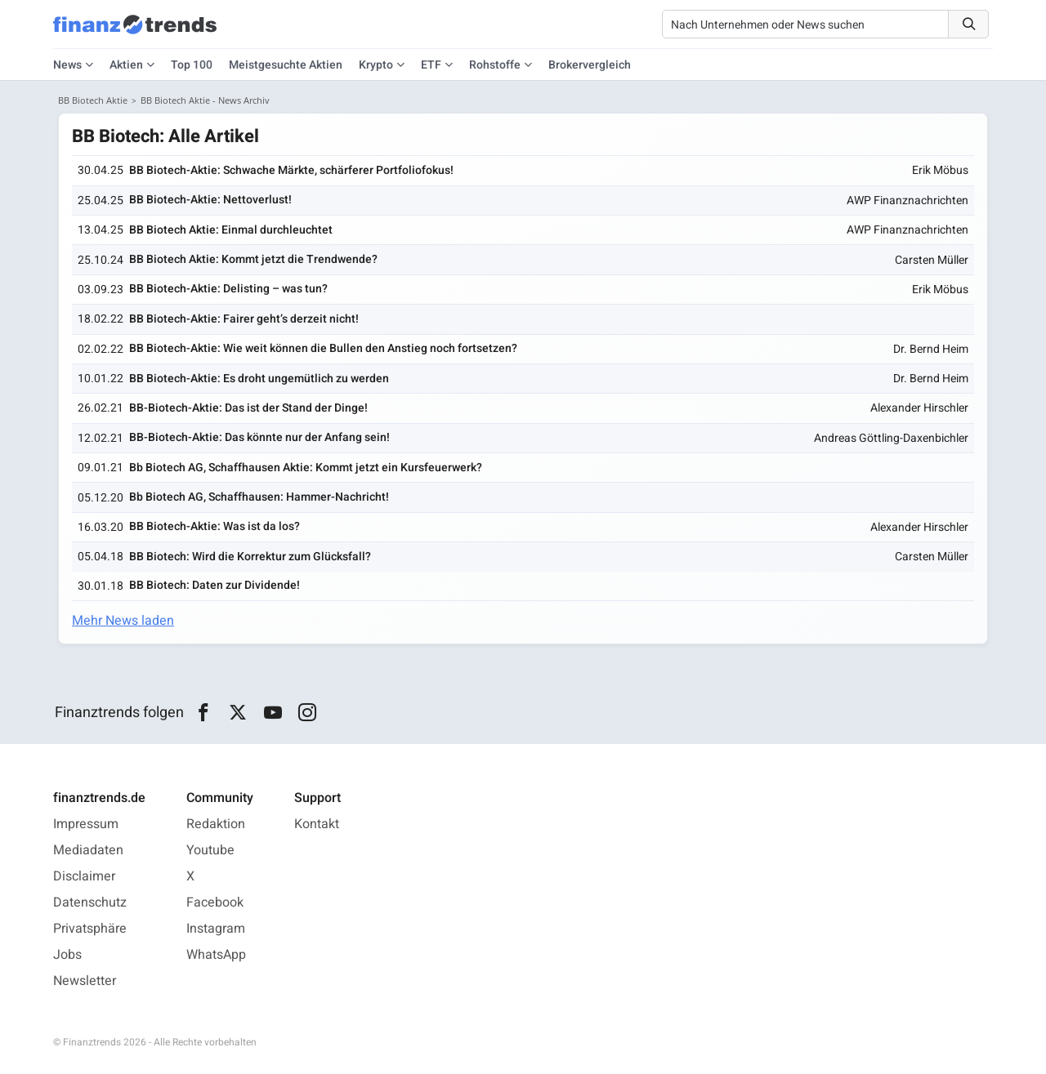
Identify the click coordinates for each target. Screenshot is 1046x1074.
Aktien (126, 65)
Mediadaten (88, 850)
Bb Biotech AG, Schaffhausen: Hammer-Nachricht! (259, 497)
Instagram (215, 928)
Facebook (215, 902)
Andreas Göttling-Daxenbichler (891, 438)
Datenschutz (90, 902)
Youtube (210, 850)
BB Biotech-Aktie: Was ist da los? (214, 526)
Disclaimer (84, 876)
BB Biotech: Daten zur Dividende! (214, 585)
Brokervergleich (589, 65)
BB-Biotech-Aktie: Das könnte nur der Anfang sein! (259, 437)
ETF (431, 65)
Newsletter (84, 981)
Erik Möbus (940, 170)
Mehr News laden (123, 621)
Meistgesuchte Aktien (285, 65)
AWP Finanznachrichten (907, 200)
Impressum (85, 824)
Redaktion (215, 824)
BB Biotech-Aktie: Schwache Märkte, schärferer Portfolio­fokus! (291, 170)
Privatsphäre (90, 928)
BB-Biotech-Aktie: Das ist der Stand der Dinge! (248, 408)
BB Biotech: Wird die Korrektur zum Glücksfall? (250, 556)
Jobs (67, 955)
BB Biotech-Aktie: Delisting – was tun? (228, 288)
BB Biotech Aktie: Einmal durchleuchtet (231, 229)
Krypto (376, 65)
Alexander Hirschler (919, 408)
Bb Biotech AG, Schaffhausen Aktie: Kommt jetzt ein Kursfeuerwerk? (305, 467)
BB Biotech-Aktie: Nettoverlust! (210, 199)
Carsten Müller (931, 260)
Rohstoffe (495, 65)
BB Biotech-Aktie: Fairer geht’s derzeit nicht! (244, 319)
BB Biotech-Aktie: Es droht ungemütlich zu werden (259, 378)
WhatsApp (216, 955)
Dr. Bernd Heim (930, 349)
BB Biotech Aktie (92, 100)
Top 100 (191, 65)
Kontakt (316, 824)
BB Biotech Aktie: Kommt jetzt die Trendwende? (253, 259)
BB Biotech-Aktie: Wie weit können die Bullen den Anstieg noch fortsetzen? (323, 348)
